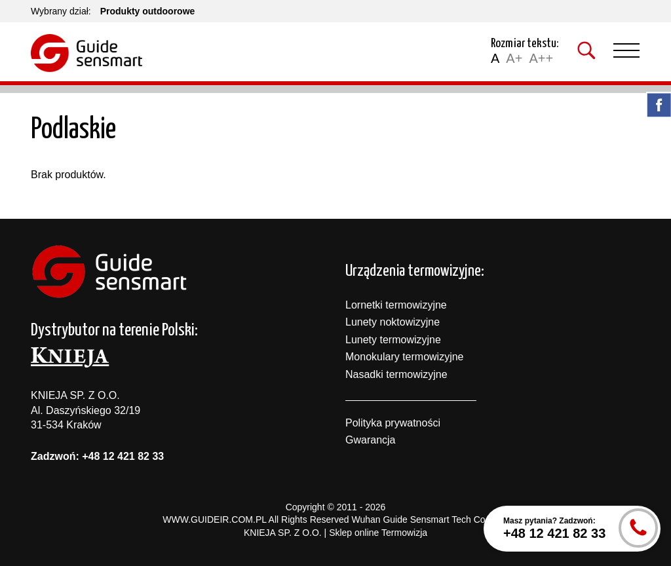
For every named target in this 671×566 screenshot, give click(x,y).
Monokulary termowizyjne (404, 356)
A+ (514, 58)
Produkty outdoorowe (147, 11)
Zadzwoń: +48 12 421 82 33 (97, 456)
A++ (541, 58)
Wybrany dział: (61, 11)
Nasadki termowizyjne (396, 374)
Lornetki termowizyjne (396, 305)
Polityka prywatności (392, 422)
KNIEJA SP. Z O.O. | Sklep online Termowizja (335, 532)
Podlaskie (73, 130)
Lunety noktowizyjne (392, 322)
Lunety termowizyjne (393, 339)
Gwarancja (370, 439)
